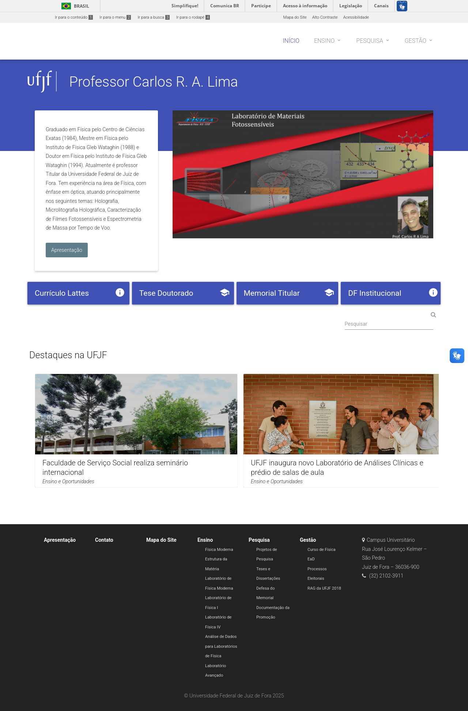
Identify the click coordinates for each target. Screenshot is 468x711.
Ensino (205, 540)
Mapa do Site (294, 17)
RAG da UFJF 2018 (324, 588)
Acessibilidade (356, 17)
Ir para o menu (115, 17)
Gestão (308, 540)
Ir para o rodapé (193, 17)
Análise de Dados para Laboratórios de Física (221, 646)
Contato (104, 540)
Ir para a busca (153, 17)
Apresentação (60, 540)
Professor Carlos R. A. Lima (153, 81)
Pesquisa (259, 540)
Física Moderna (219, 549)
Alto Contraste (325, 17)
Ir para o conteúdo (74, 17)
